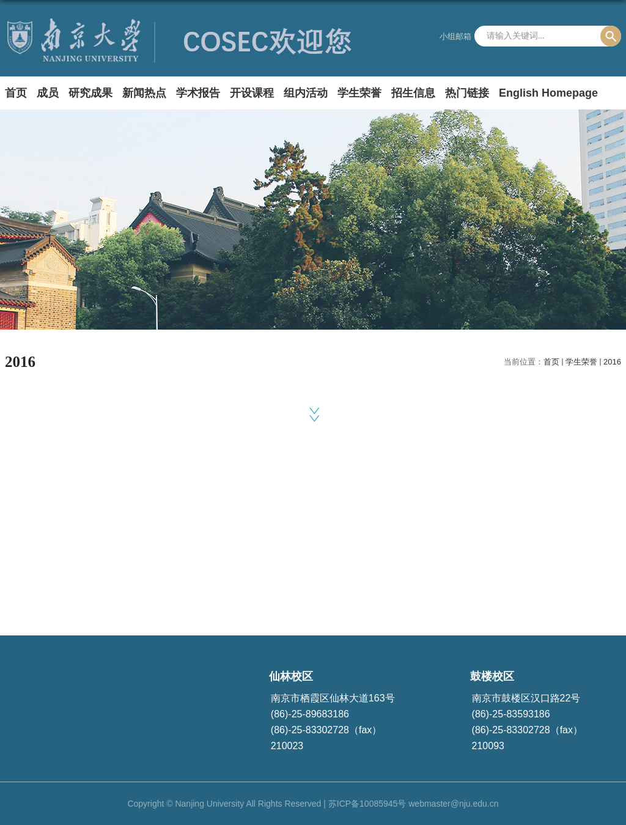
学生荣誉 (359, 93)
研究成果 (90, 93)
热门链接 (467, 93)
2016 (612, 361)
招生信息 (413, 93)
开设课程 (252, 93)
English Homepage (548, 93)
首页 (16, 93)
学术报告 (198, 93)
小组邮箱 (455, 36)
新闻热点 (144, 93)
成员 (48, 93)
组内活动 (306, 93)
